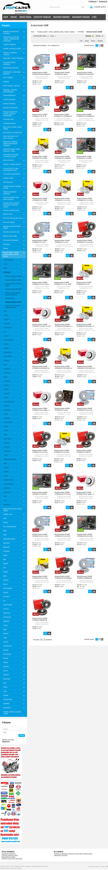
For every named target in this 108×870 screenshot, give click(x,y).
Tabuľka (98, 36)
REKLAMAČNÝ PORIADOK (81, 17)
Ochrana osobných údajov (10, 855)
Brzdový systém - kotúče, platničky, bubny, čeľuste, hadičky (56, 32)
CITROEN (81, 32)
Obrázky (88, 36)
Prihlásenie (93, 1)
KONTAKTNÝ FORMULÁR (42, 17)
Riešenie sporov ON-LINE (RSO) (12, 858)
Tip (81, 41)
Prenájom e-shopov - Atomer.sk (98, 866)
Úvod (32, 32)
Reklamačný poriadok (8, 857)
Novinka (100, 41)
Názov (44, 36)
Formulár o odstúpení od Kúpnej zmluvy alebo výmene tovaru (73, 853)
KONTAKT (13, 17)
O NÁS (94, 17)
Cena (52, 36)
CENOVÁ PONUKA (25, 17)
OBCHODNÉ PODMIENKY (61, 17)
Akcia (86, 41)
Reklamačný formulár (60, 855)
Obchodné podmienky (8, 853)
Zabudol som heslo (8, 740)
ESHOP (5, 17)
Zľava (93, 41)
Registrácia (103, 1)
